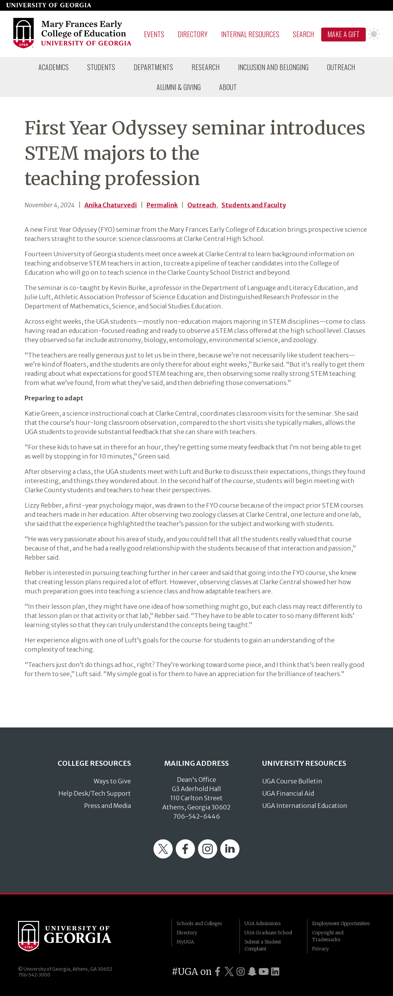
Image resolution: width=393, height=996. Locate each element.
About (228, 87)
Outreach (341, 67)
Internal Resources (250, 34)
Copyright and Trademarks (327, 936)
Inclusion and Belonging (273, 67)
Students (101, 67)
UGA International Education (304, 805)
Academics (53, 67)
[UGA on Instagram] (240, 972)
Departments (153, 67)
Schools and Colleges (199, 923)
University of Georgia (75, 936)
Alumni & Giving (179, 87)
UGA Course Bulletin (292, 781)
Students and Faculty (253, 205)
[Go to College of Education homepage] (72, 47)
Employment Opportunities (341, 923)
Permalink (162, 205)
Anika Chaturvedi (110, 205)
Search (303, 34)
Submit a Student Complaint (262, 945)
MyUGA (185, 942)
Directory (193, 34)
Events (154, 34)
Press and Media (107, 805)
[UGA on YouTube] (263, 972)
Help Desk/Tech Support (94, 793)
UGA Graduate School (268, 932)
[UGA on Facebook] (217, 972)
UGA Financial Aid (288, 793)
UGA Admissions (262, 923)
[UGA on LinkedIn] (275, 972)
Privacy (320, 949)
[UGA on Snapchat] (252, 972)
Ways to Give (112, 781)
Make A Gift (343, 34)
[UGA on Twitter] (229, 972)
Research (206, 67)
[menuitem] (53, 67)
